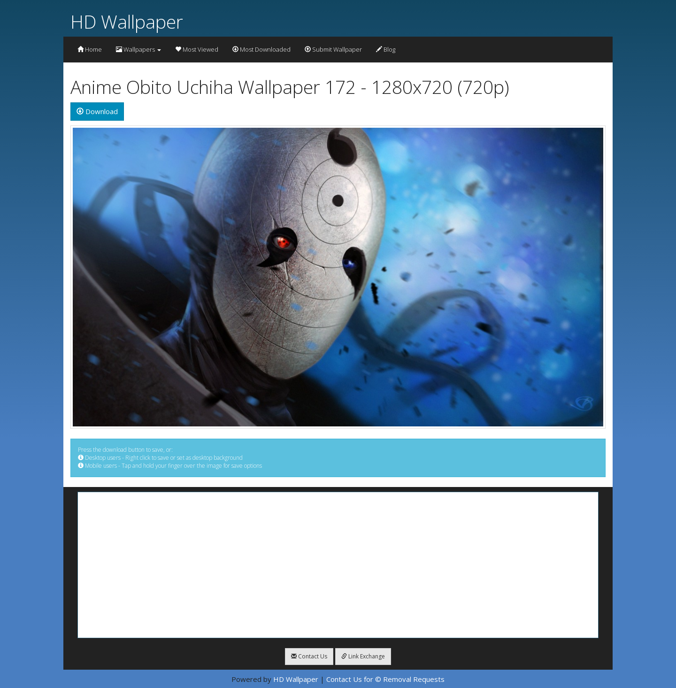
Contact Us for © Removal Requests (385, 679)
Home (89, 49)
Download (97, 111)
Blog (385, 49)
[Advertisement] (338, 565)
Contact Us (309, 656)
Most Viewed (196, 49)
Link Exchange (363, 656)
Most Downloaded (261, 49)
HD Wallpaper (126, 21)
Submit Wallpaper (333, 49)
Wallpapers (138, 49)
